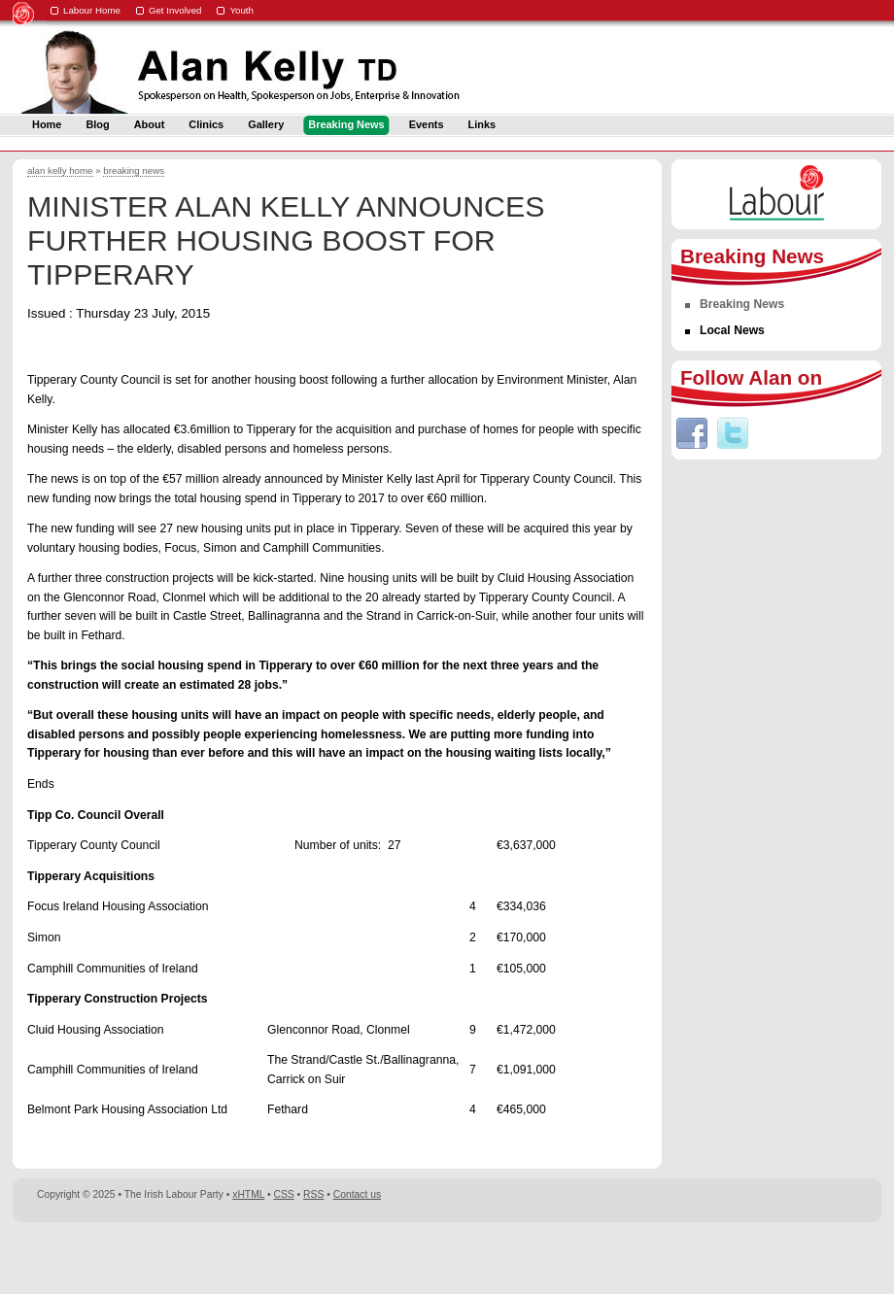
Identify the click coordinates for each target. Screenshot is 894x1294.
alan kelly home (60, 170)
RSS (313, 1194)
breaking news (133, 170)
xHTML (248, 1194)
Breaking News (742, 304)
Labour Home (91, 10)
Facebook (691, 433)
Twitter (732, 433)
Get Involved (175, 10)
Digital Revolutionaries (837, 1257)
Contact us (357, 1194)
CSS (284, 1194)
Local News (732, 330)
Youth (241, 10)
